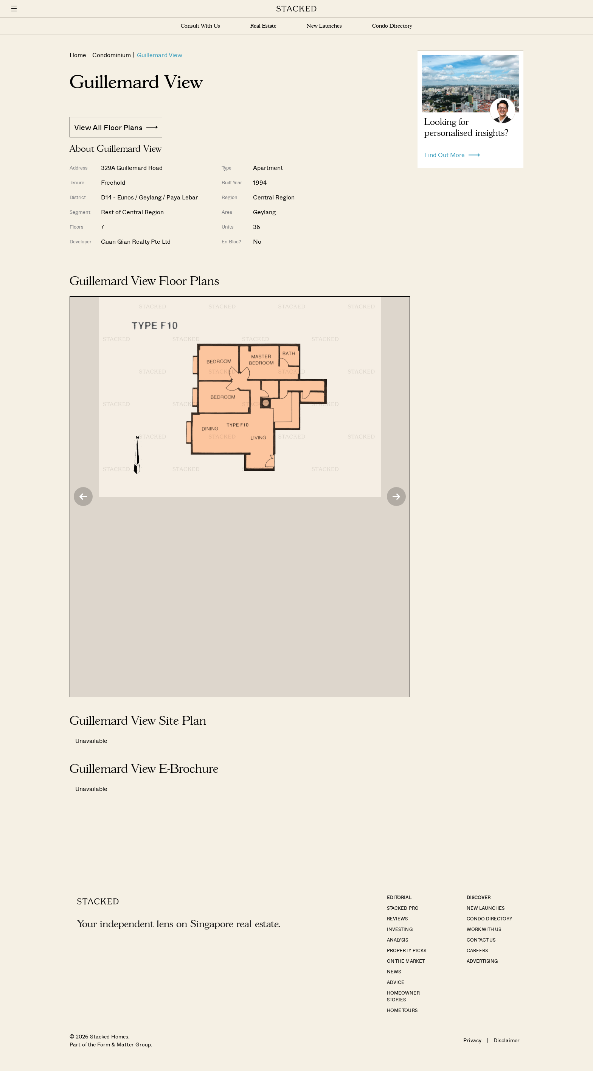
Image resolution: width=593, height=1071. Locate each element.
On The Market (405, 960)
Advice (395, 982)
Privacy (472, 1040)
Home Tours (402, 1010)
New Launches (324, 26)
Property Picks (406, 950)
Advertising (482, 960)
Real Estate (263, 26)
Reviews (397, 918)
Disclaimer (507, 1040)
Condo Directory (392, 26)
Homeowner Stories (403, 996)
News (394, 971)
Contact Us (481, 939)
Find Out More (452, 153)
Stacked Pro (402, 907)
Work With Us (484, 929)
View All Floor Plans (116, 127)
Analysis (397, 939)
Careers (477, 950)
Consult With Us (200, 26)
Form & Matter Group (124, 1044)
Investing (399, 929)
